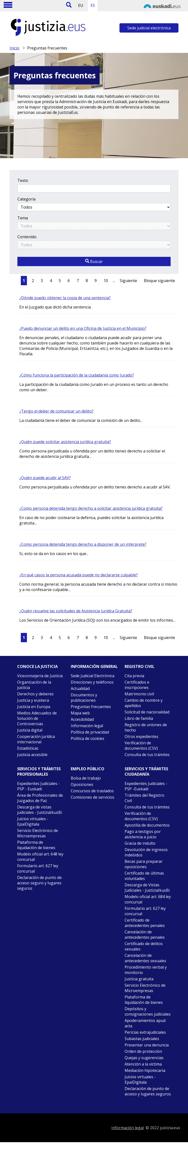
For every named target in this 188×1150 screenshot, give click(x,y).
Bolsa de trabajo (86, 778)
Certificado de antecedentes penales (145, 922)
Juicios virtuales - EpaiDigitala (32, 821)
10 (106, 280)
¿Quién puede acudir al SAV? (45, 477)
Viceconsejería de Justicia (40, 675)
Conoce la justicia (37, 666)
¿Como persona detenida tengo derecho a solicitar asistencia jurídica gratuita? (91, 508)
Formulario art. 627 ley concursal (37, 868)
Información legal (87, 725)
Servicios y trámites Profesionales (39, 771)
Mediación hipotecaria (145, 1070)
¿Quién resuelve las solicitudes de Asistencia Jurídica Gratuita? (75, 611)
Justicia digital (29, 730)
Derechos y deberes (35, 694)
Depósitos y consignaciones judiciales (148, 1011)
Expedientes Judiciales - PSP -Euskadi (146, 786)
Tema (22, 218)
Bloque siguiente (159, 280)
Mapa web (80, 713)
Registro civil (139, 666)
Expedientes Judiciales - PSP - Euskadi (38, 786)
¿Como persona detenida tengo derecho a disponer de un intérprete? (82, 544)
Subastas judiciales (142, 1038)
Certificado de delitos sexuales (144, 946)
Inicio (14, 48)
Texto (22, 180)
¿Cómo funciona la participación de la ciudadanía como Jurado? (76, 375)
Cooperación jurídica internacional (36, 739)
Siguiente (128, 280)
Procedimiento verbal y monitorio (146, 969)
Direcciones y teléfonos (92, 682)
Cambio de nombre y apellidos (144, 703)
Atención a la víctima (143, 1064)
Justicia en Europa (33, 706)
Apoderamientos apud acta (145, 1023)
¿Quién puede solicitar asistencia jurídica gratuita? (65, 441)
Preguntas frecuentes (91, 706)
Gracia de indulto (140, 843)
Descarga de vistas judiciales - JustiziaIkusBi (39, 809)
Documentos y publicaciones (84, 697)
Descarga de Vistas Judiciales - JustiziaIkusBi (147, 887)
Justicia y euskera (33, 700)
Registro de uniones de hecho (146, 727)
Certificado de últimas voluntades (144, 875)
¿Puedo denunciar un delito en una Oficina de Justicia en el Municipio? (82, 328)
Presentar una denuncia (147, 1045)
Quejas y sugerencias (144, 1057)
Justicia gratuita (139, 979)
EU (80, 5)
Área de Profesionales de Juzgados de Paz (40, 798)
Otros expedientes (141, 736)
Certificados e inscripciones (137, 684)
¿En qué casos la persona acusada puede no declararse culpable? (78, 575)
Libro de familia (139, 718)
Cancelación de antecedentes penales (145, 934)
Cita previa (134, 675)
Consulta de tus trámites (147, 754)
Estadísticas (27, 748)
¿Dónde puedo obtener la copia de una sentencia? (65, 297)
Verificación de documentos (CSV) (141, 745)
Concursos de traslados (92, 791)
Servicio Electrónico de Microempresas (37, 833)
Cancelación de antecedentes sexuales (145, 958)
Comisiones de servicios (92, 797)
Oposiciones (82, 784)
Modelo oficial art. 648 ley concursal (40, 856)
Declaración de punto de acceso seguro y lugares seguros (39, 883)
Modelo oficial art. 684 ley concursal (148, 899)
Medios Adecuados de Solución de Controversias (37, 718)
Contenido (26, 236)
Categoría (26, 199)
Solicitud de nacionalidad (147, 712)
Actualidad (80, 688)
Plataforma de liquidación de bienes (36, 845)
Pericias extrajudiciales (145, 1032)
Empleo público (87, 768)
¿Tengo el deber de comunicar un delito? (56, 411)
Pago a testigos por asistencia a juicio (143, 834)
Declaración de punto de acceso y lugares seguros (148, 1091)
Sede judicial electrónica (149, 28)
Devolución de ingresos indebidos (146, 852)
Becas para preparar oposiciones (144, 864)
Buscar (94, 261)
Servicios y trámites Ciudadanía (146, 771)
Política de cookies (87, 738)
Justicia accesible (32, 754)
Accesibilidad (82, 719)
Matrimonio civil (139, 694)
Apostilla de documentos (147, 825)
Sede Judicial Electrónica (92, 675)
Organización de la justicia (34, 684)
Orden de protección (143, 1051)
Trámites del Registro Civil (144, 798)
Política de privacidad (90, 732)
